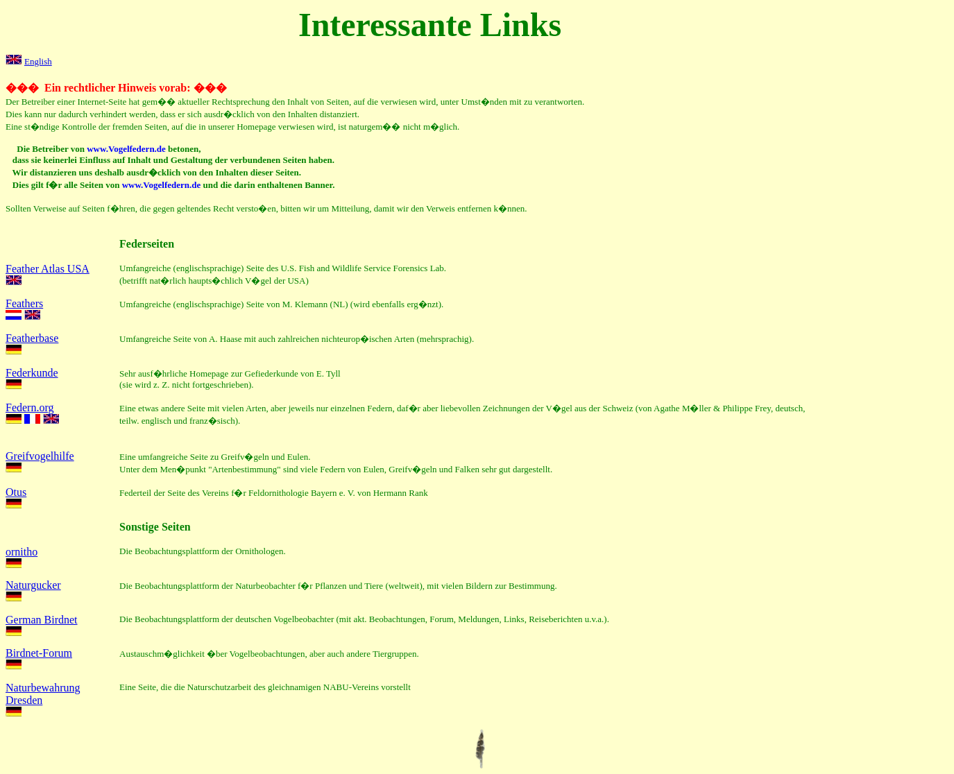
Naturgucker (33, 585)
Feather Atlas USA (48, 269)
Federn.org (29, 407)
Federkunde (32, 373)
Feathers (24, 303)
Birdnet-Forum (39, 653)
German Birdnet (42, 620)
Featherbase (32, 338)
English (38, 61)
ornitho (21, 552)
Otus (16, 492)
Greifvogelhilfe (40, 456)
